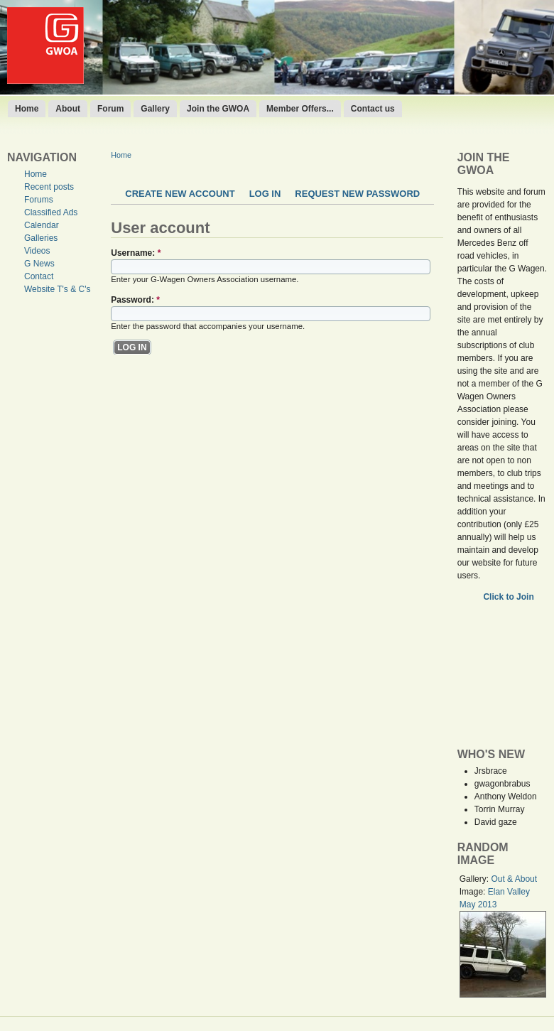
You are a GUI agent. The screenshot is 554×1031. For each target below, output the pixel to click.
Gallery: (475, 879)
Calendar (41, 225)
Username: (136, 253)
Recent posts (49, 187)
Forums (38, 200)
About (67, 109)
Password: (135, 300)
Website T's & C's (57, 289)
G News (39, 264)
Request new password (357, 193)
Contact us (373, 109)
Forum (110, 109)
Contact (38, 276)
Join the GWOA (218, 109)
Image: (474, 892)
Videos (37, 251)
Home (26, 109)
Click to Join (509, 597)
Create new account (179, 193)
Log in (265, 193)
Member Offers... (300, 109)
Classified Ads (50, 212)
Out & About (514, 879)
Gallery (155, 109)
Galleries (41, 238)
